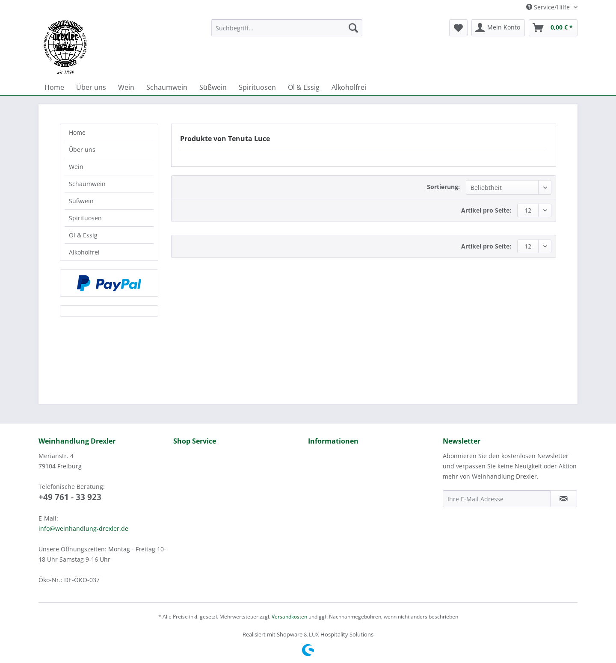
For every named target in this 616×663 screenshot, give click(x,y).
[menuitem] (286, 31)
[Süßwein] (213, 87)
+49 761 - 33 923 (69, 497)
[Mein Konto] (498, 27)
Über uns (82, 149)
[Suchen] (353, 27)
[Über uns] (91, 87)
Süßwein (81, 201)
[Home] (54, 87)
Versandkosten (289, 616)
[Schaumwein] (166, 87)
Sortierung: (443, 187)
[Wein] (126, 87)
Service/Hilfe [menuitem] (549, 7)
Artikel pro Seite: (486, 210)
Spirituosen (85, 218)
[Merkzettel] (458, 27)
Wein (76, 167)
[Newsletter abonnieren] (563, 498)
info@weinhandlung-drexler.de (83, 528)
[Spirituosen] (257, 87)
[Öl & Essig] (304, 87)
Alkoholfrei (84, 252)
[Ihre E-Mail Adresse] (497, 498)
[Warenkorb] (553, 27)
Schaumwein (87, 184)
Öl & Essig (83, 235)
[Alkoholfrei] (349, 87)
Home (77, 132)
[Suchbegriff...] (286, 27)
